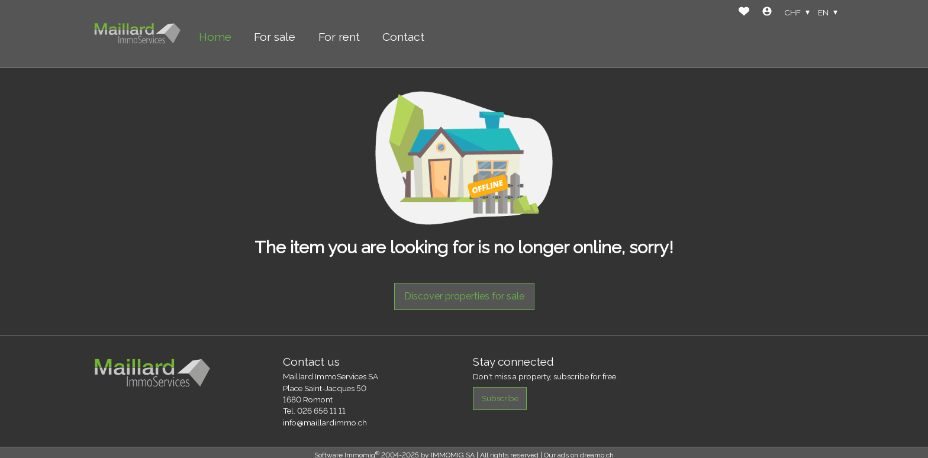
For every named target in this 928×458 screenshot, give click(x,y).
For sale (274, 36)
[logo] (137, 34)
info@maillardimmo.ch (325, 422)
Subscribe (500, 398)
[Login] (767, 13)
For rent (339, 36)
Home (215, 36)
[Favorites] (744, 13)
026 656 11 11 (321, 410)
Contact (403, 36)
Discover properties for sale (464, 296)
